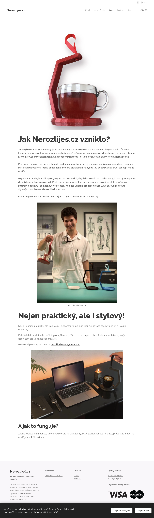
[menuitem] (85, 10)
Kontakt (77, 479)
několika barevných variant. (65, 344)
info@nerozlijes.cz (115, 475)
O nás (76, 475)
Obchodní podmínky (54, 475)
